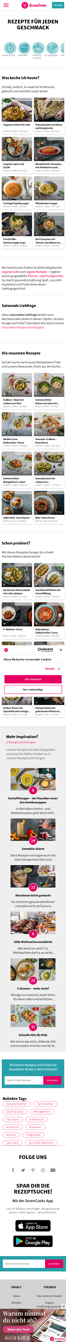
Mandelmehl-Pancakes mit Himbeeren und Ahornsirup (48, 166)
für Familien (45, 1103)
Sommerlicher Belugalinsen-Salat (14, 480)
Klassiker (35, 1127)
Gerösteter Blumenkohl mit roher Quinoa (16, 592)
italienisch (36, 1119)
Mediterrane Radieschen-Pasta (13, 441)
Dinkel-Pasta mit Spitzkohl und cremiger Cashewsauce (16, 710)
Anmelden (52, 1080)
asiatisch (13, 1127)
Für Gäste (13, 1119)
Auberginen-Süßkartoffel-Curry (46, 631)
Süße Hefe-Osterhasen (16, 517)
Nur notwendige (33, 689)
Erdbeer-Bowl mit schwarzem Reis (13, 401)
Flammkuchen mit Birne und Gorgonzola (48, 126)
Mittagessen (42, 1111)
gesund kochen (17, 1103)
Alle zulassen (33, 679)
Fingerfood (33, 1134)
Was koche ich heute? (49, 1296)
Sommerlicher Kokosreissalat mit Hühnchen (46, 401)
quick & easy (15, 1111)
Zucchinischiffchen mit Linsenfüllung (48, 592)
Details (50, 668)
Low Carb (13, 1142)
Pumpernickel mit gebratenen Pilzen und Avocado (48, 710)
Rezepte (16, 1302)
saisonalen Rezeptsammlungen (23, 327)
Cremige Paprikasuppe (16, 203)
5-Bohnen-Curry (12, 629)
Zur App (58, 5)
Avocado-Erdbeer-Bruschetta (46, 441)
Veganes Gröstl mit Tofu (16, 124)
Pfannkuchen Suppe (46, 203)
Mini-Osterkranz (45, 517)
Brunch (11, 1134)
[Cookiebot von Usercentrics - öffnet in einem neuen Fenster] (39, 650)
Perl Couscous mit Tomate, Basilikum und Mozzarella (48, 241)
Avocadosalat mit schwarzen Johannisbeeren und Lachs (46, 480)
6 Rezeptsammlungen (21, 742)
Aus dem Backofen (41, 1142)
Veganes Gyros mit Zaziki (13, 166)
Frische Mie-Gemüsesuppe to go (14, 241)
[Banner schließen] (60, 650)
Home (16, 1296)
